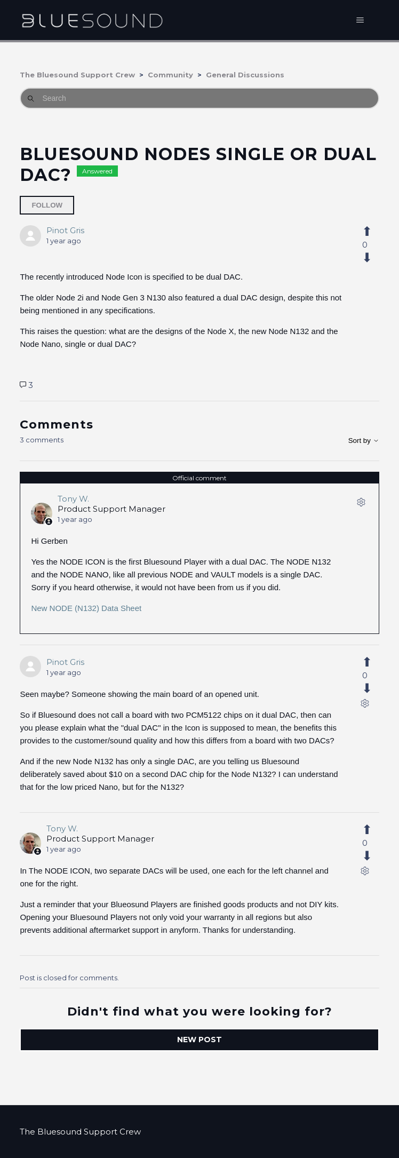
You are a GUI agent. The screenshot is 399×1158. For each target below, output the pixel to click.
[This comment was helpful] (365, 662)
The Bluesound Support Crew (77, 74)
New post (199, 1039)
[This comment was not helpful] (365, 688)
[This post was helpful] (365, 231)
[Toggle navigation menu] (360, 20)
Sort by (363, 441)
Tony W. (73, 499)
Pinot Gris (65, 230)
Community (170, 74)
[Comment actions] (361, 504)
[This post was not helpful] (365, 257)
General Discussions (245, 74)
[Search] (199, 98)
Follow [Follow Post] (46, 205)
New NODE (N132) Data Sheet (86, 608)
